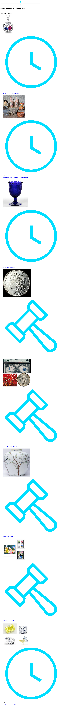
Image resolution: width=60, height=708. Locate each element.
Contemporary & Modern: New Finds (10, 620)
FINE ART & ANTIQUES (8, 536)
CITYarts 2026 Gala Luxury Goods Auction (11, 93)
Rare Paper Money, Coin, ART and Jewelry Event (12, 446)
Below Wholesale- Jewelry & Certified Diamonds (12, 704)
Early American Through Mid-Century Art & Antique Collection (15, 177)
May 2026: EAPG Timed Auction (9, 267)
